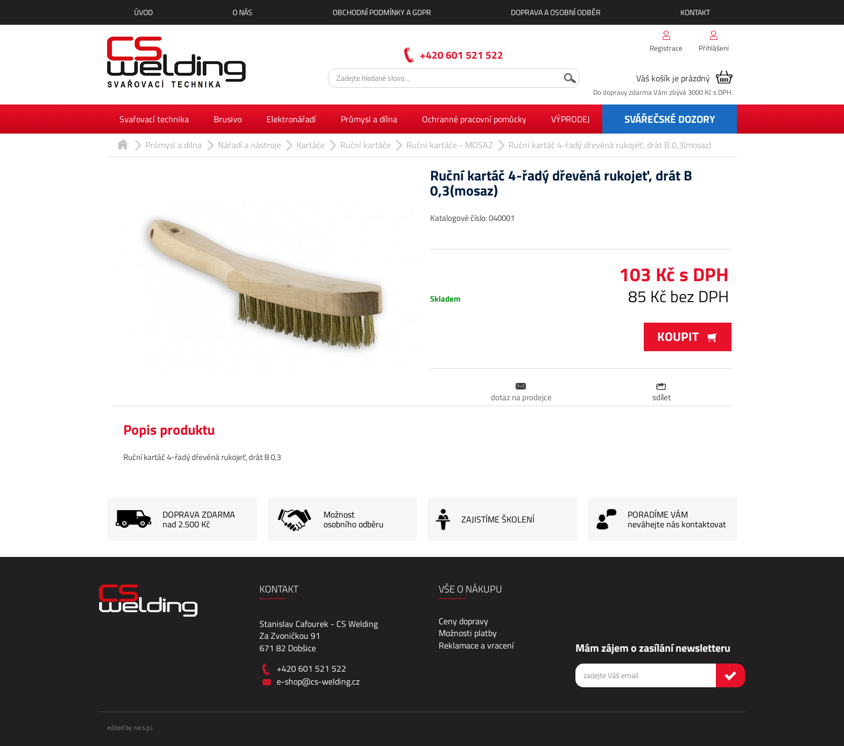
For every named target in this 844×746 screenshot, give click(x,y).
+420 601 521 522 (461, 54)
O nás (242, 12)
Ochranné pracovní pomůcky (474, 119)
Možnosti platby (468, 632)
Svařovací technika (154, 119)
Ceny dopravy (463, 621)
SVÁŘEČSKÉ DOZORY (669, 119)
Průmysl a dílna (369, 119)
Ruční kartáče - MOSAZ (449, 144)
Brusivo (228, 119)
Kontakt (695, 12)
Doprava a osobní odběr (556, 12)
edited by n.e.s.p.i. (130, 727)
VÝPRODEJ (570, 119)
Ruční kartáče (365, 144)
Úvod (143, 12)
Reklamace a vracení (476, 645)
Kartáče (311, 144)
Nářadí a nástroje (249, 144)
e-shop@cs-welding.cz (318, 681)
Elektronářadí (291, 119)
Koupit (687, 336)
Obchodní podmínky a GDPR (382, 12)
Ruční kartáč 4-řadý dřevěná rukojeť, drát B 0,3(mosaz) (610, 144)
